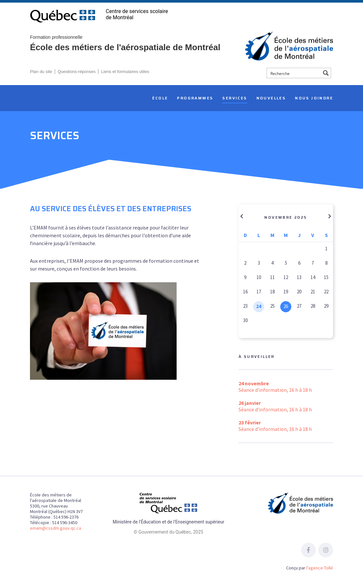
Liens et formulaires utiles (125, 71)
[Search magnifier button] (326, 73)
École (160, 98)
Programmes (195, 98)
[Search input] (294, 73)
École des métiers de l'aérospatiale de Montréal (142, 43)
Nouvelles (271, 98)
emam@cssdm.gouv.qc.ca (55, 528)
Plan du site (41, 71)
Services (234, 98)
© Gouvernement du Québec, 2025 (168, 532)
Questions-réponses (76, 71)
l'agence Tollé (319, 568)
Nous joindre (314, 98)
